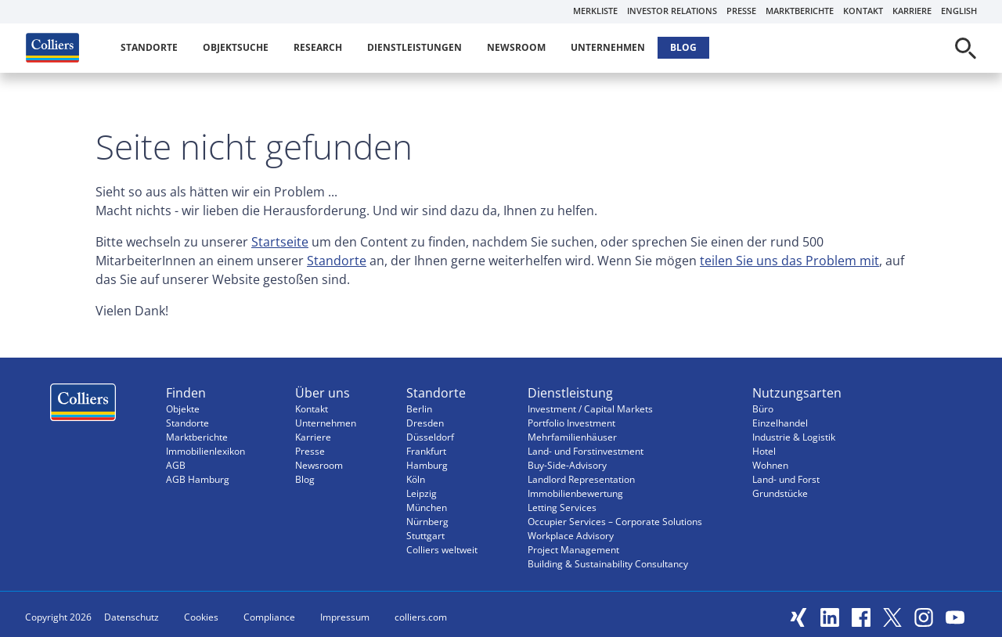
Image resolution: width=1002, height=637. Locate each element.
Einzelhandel (780, 423)
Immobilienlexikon (205, 451)
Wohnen (770, 465)
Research (318, 47)
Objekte (183, 409)
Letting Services (562, 507)
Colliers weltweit (442, 549)
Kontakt (863, 10)
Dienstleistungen (414, 47)
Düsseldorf (430, 437)
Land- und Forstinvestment (585, 451)
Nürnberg (427, 521)
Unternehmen (608, 47)
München (426, 507)
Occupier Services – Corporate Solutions (615, 521)
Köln (415, 479)
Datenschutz (131, 617)
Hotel (764, 451)
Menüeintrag (83, 405)
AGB (176, 465)
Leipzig (421, 493)
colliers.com (421, 617)
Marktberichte (800, 10)
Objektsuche (236, 47)
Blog (683, 47)
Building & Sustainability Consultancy (608, 563)
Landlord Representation (581, 479)
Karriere (912, 10)
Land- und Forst (786, 479)
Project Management (573, 549)
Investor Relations (672, 10)
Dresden (425, 423)
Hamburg (427, 465)
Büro (762, 409)
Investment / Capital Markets (590, 409)
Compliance (269, 617)
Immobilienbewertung (575, 493)
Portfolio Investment (571, 423)
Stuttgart (425, 535)
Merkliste (595, 10)
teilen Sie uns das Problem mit (789, 260)
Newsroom (516, 47)
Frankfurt (426, 451)
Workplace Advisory (571, 535)
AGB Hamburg (197, 479)
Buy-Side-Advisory (567, 465)
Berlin (419, 409)
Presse (741, 10)
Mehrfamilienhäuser (572, 437)
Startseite (279, 241)
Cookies (201, 617)
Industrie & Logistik (793, 437)
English (959, 10)
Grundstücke (780, 493)
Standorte (149, 47)
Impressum (344, 617)
